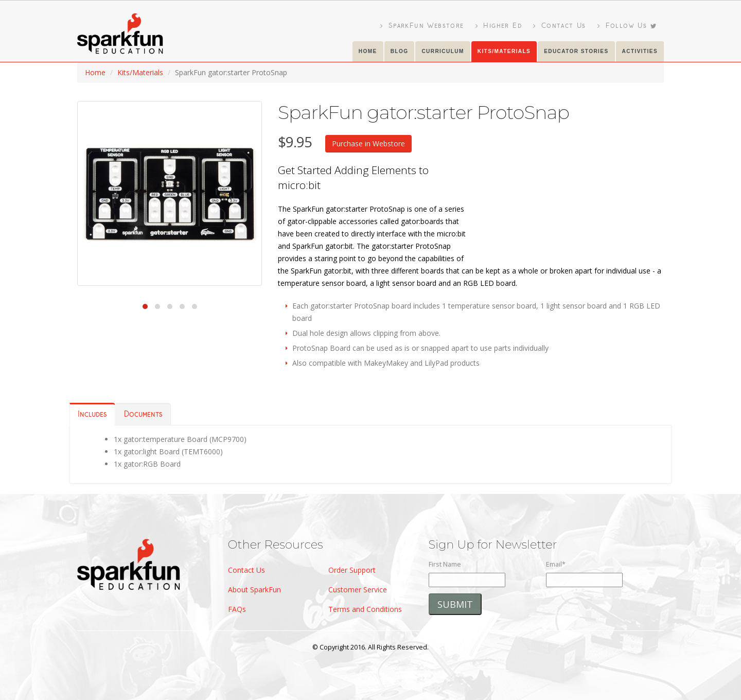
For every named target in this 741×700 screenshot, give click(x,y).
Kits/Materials (140, 72)
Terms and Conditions (365, 609)
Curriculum (442, 51)
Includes (92, 414)
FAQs (237, 609)
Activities (640, 51)
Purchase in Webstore (368, 143)
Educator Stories (576, 51)
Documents (143, 414)
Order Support (352, 570)
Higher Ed (498, 25)
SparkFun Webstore (422, 25)
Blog (400, 51)
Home (368, 51)
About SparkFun (254, 589)
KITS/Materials (504, 51)
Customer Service (357, 589)
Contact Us (559, 25)
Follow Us (627, 25)
